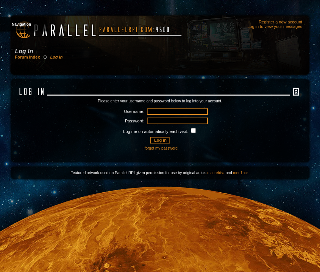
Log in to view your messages (274, 26)
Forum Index (27, 57)
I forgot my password (160, 148)
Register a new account (280, 22)
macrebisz (216, 173)
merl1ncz (240, 173)
